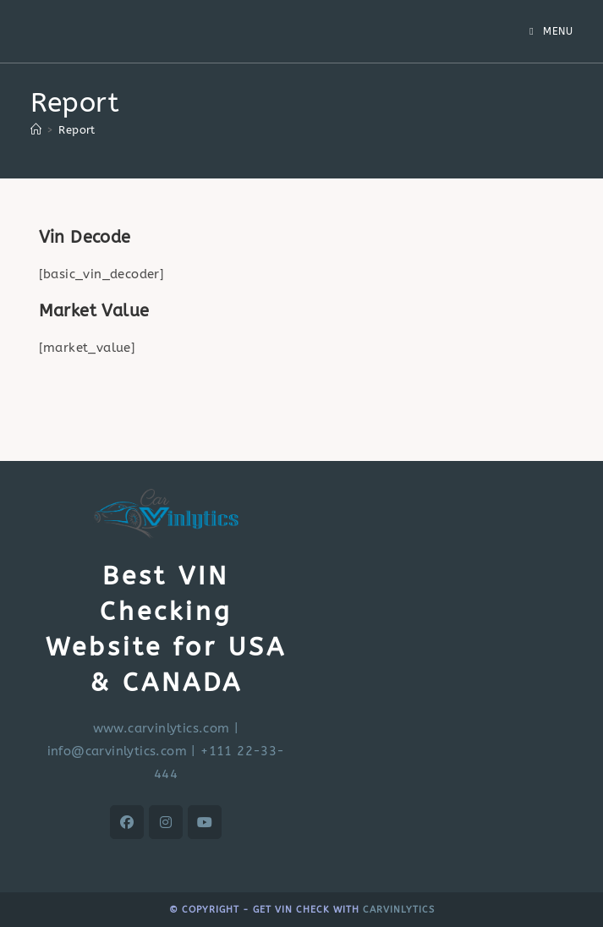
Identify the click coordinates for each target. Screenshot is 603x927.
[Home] (35, 129)
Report (76, 129)
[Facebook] (127, 822)
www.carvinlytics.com (161, 728)
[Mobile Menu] (551, 31)
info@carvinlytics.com (117, 751)
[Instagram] (166, 822)
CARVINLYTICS (399, 909)
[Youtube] (205, 822)
